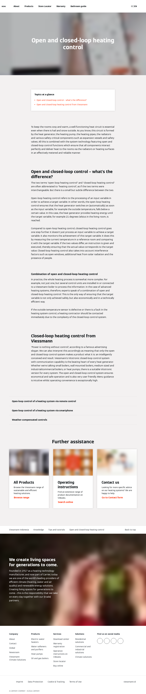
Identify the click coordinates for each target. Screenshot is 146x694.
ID (132, 6)
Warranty (60, 6)
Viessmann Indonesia (19, 529)
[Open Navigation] (3, 6)
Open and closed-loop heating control (86, 529)
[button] (131, 529)
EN (135, 6)
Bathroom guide (78, 6)
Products (29, 6)
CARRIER (36, 691)
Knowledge (39, 529)
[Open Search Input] (126, 6)
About (16, 6)
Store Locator (44, 6)
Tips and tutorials (56, 529)
